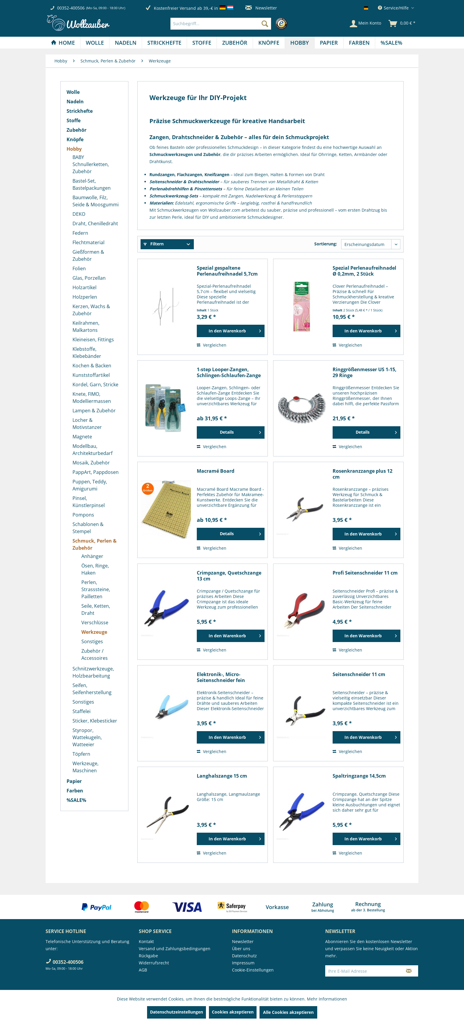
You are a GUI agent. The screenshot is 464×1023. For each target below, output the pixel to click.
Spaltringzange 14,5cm (359, 776)
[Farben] (359, 43)
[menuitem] (230, 24)
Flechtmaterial (88, 242)
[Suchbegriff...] (220, 24)
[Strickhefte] (164, 43)
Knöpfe (75, 139)
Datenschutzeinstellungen (176, 1012)
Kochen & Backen (91, 365)
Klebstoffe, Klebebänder (86, 352)
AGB (143, 970)
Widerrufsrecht (154, 963)
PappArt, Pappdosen (95, 472)
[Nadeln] (125, 43)
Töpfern (81, 754)
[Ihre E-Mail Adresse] (362, 971)
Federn (80, 233)
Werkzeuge (94, 632)
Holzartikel (84, 287)
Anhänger (92, 556)
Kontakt (146, 941)
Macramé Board (215, 471)
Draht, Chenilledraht (95, 223)
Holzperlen (84, 297)
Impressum (243, 963)
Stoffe (73, 120)
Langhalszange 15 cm (222, 776)
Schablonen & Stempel (88, 528)
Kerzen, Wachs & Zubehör (91, 310)
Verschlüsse (94, 622)
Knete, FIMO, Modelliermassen (91, 397)
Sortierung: (325, 244)
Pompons (83, 514)
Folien (79, 268)
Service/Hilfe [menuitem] (394, 8)
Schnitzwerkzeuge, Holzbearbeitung (93, 672)
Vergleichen (211, 345)
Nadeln (75, 101)
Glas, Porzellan (89, 278)
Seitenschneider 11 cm (359, 674)
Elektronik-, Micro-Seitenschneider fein (221, 677)
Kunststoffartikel (91, 375)
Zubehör (76, 130)
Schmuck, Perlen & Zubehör (94, 544)
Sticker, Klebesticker (94, 721)
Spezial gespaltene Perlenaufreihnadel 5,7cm (227, 271)
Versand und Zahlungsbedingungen (174, 948)
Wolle (73, 92)
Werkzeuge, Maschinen (85, 767)
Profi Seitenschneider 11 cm (365, 573)
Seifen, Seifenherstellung (92, 689)
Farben (75, 790)
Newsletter (261, 8)
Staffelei (81, 711)
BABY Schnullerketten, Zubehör (90, 164)
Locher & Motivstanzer (87, 423)
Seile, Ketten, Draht (95, 609)
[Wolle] (94, 43)
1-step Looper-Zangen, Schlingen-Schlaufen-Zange (229, 372)
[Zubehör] (235, 43)
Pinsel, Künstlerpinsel (88, 502)
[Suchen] (265, 24)
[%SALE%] (391, 43)
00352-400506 (71, 8)
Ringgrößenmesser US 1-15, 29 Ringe (365, 372)
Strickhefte (80, 111)
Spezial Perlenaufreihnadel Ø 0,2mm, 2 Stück (364, 271)
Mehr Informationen (327, 999)
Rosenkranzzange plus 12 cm (362, 474)
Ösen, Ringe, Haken (95, 569)
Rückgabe (148, 955)
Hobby (74, 149)
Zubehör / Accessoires (94, 654)
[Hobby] (299, 43)
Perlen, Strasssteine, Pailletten (95, 589)
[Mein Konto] (365, 24)
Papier (74, 781)
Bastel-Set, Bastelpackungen (91, 184)
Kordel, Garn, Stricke (95, 384)
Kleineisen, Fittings (93, 339)
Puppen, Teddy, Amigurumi (89, 485)
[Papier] (329, 43)
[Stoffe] (202, 43)
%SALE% (76, 800)
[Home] (63, 43)
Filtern (154, 244)
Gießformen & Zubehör (88, 255)
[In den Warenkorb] (231, 331)
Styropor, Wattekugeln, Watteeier (87, 737)
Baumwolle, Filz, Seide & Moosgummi (95, 201)
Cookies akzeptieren (233, 1012)
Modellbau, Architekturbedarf (92, 449)
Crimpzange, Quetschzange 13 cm (229, 576)
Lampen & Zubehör (94, 410)
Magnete (82, 436)
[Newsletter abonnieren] (408, 971)
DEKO (78, 214)
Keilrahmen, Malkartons (85, 326)
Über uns (241, 948)
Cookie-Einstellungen (253, 970)
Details (240, 431)
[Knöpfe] (269, 43)
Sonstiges (92, 641)
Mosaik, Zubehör (91, 462)
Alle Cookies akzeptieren (288, 1012)
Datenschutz (244, 955)
